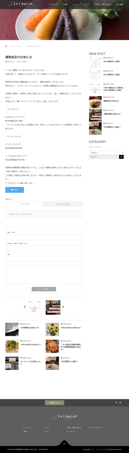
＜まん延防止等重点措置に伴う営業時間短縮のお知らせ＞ (71, 347)
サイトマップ (70, 431)
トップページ (52, 4)
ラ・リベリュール (99, 449)
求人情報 (119, 4)
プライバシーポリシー (95, 428)
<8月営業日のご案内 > (69, 361)
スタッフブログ (21, 62)
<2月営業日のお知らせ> (29, 328)
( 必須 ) (11, 232)
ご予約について (55, 403)
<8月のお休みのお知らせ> (71, 328)
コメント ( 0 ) (25, 204)
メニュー (76, 4)
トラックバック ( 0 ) (63, 204)
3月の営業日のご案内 (111, 61)
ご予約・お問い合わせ (102, 4)
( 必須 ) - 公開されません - (18, 243)
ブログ (86, 4)
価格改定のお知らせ (111, 101)
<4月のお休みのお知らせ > (30, 345)
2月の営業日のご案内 (111, 75)
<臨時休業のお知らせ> (112, 114)
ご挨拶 (65, 4)
